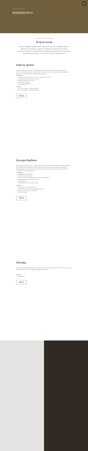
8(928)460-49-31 (22, 13)
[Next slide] (67, 121)
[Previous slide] (21, 121)
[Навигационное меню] (84, 3)
